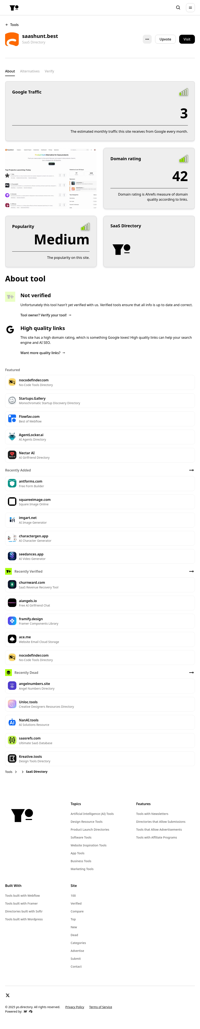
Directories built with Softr (24, 911)
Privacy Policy (74, 1007)
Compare (77, 911)
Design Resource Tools (87, 822)
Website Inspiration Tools (89, 845)
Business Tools (81, 861)
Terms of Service (100, 1007)
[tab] (10, 71)
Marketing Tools (82, 869)
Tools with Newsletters (152, 814)
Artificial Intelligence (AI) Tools (92, 814)
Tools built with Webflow (22, 896)
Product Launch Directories (90, 829)
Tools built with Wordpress (24, 919)
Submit (76, 959)
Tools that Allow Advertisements (159, 829)
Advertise (77, 951)
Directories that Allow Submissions (160, 822)
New (74, 927)
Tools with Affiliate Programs (156, 837)
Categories (78, 943)
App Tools (77, 853)
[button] (190, 7)
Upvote (165, 39)
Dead (74, 935)
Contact (76, 966)
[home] (14, 7)
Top (73, 919)
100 (73, 896)
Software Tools (81, 837)
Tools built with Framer (21, 903)
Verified (76, 903)
